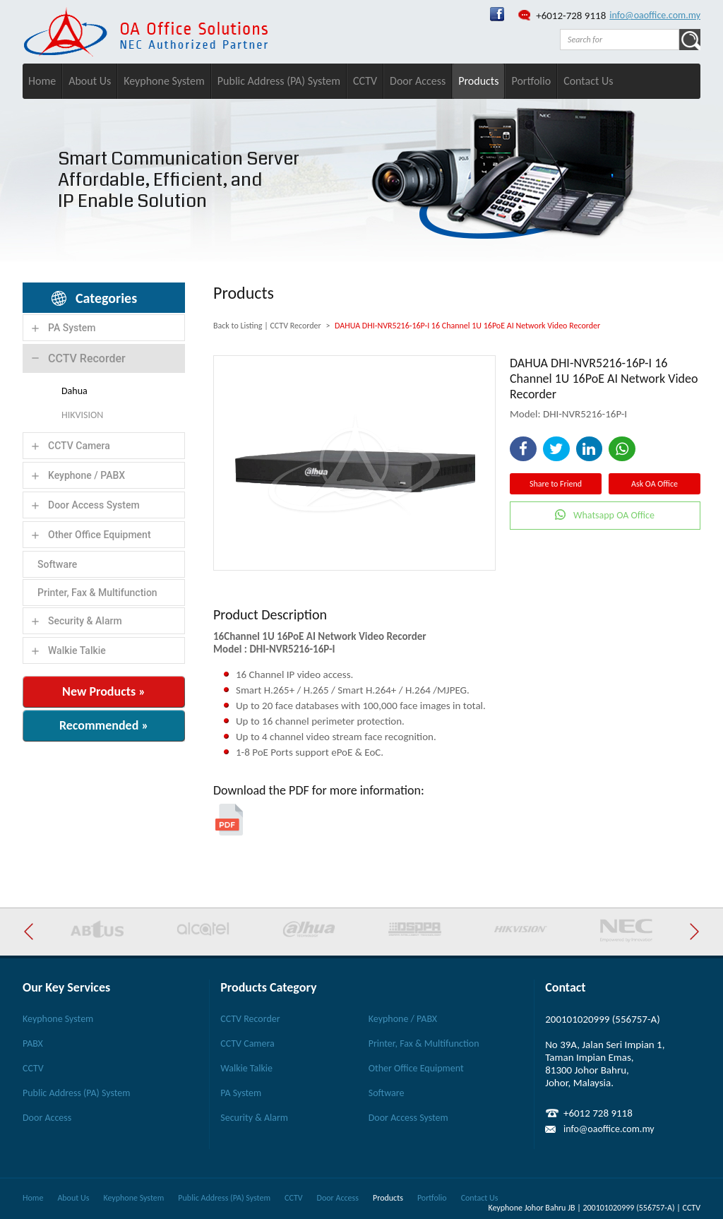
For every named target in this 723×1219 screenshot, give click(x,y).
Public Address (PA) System (278, 81)
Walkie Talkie (77, 650)
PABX (33, 1043)
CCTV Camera (79, 445)
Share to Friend (556, 484)
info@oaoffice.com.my (654, 15)
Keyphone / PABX (86, 475)
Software (57, 564)
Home (42, 81)
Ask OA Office (654, 484)
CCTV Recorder (87, 358)
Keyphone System (164, 81)
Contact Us (588, 81)
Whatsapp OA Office (614, 515)
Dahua (74, 391)
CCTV (365, 81)
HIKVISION (82, 415)
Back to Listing (237, 326)
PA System (72, 327)
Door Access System (94, 505)
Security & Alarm (85, 620)
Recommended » (103, 725)
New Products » (103, 691)
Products (478, 81)
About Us (89, 81)
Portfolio (531, 81)
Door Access (418, 81)
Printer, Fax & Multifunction (97, 592)
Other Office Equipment (99, 534)
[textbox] (619, 39)
